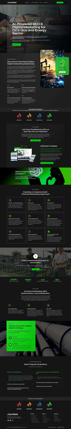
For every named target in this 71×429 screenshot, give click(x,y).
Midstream (29, 120)
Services (27, 2)
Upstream (19, 120)
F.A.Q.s (41, 2)
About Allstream (34, 2)
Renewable (49, 120)
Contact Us (46, 2)
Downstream (39, 120)
